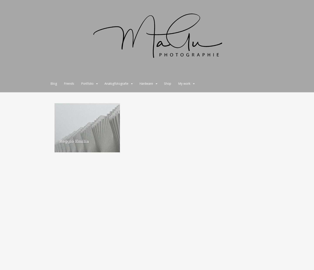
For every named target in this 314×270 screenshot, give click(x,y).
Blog (53, 83)
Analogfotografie (116, 83)
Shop (167, 83)
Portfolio (87, 83)
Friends (69, 83)
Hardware (146, 83)
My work (184, 83)
